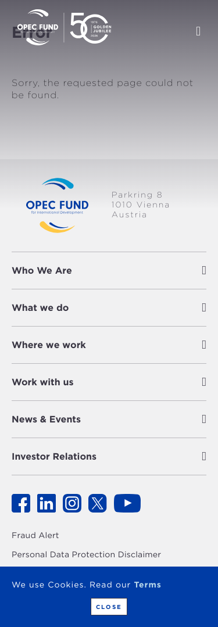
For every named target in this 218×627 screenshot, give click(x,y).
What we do (40, 307)
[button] (142, 270)
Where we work (49, 344)
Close (109, 606)
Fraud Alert (35, 535)
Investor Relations (54, 456)
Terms (147, 585)
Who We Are (42, 270)
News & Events (46, 419)
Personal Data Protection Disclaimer (86, 555)
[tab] (109, 270)
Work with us (43, 382)
